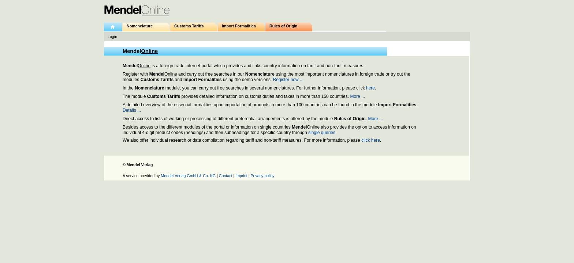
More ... (357, 96)
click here (370, 140)
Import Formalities (239, 26)
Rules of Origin (283, 26)
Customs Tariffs (189, 26)
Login (112, 36)
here (370, 88)
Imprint (241, 176)
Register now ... (288, 79)
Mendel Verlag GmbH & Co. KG (188, 176)
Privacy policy (263, 176)
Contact (225, 176)
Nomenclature (140, 26)
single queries (321, 132)
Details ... (132, 110)
